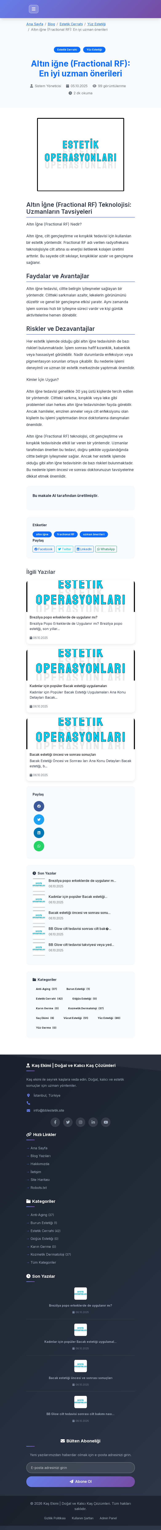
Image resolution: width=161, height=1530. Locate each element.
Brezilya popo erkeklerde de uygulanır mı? (63, 617)
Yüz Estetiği (96, 24)
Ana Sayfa (34, 24)
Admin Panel (108, 1518)
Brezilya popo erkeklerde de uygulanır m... (82, 880)
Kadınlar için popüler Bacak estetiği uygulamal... (80, 1341)
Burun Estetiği (78, 989)
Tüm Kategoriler (43, 1262)
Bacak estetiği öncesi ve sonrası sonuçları (63, 754)
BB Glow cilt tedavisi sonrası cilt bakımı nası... (80, 1414)
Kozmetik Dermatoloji (86, 1008)
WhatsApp (106, 549)
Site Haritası (40, 1180)
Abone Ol (81, 1481)
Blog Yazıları (41, 1156)
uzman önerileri (94, 534)
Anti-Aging (46, 989)
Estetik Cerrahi (71, 24)
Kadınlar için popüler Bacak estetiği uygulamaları (68, 686)
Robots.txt (39, 1188)
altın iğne (42, 534)
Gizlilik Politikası (55, 1518)
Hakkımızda (40, 1164)
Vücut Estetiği (76, 1018)
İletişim (36, 1172)
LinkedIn (84, 549)
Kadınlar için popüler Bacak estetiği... (78, 897)
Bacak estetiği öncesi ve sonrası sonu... (79, 913)
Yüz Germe (46, 1027)
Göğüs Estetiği (84, 998)
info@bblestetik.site (49, 1110)
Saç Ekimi (45, 1018)
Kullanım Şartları (82, 1518)
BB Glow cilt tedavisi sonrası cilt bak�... (80, 929)
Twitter (64, 549)
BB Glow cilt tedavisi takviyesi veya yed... (81, 945)
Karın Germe (47, 1008)
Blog (51, 24)
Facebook (44, 549)
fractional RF (65, 534)
